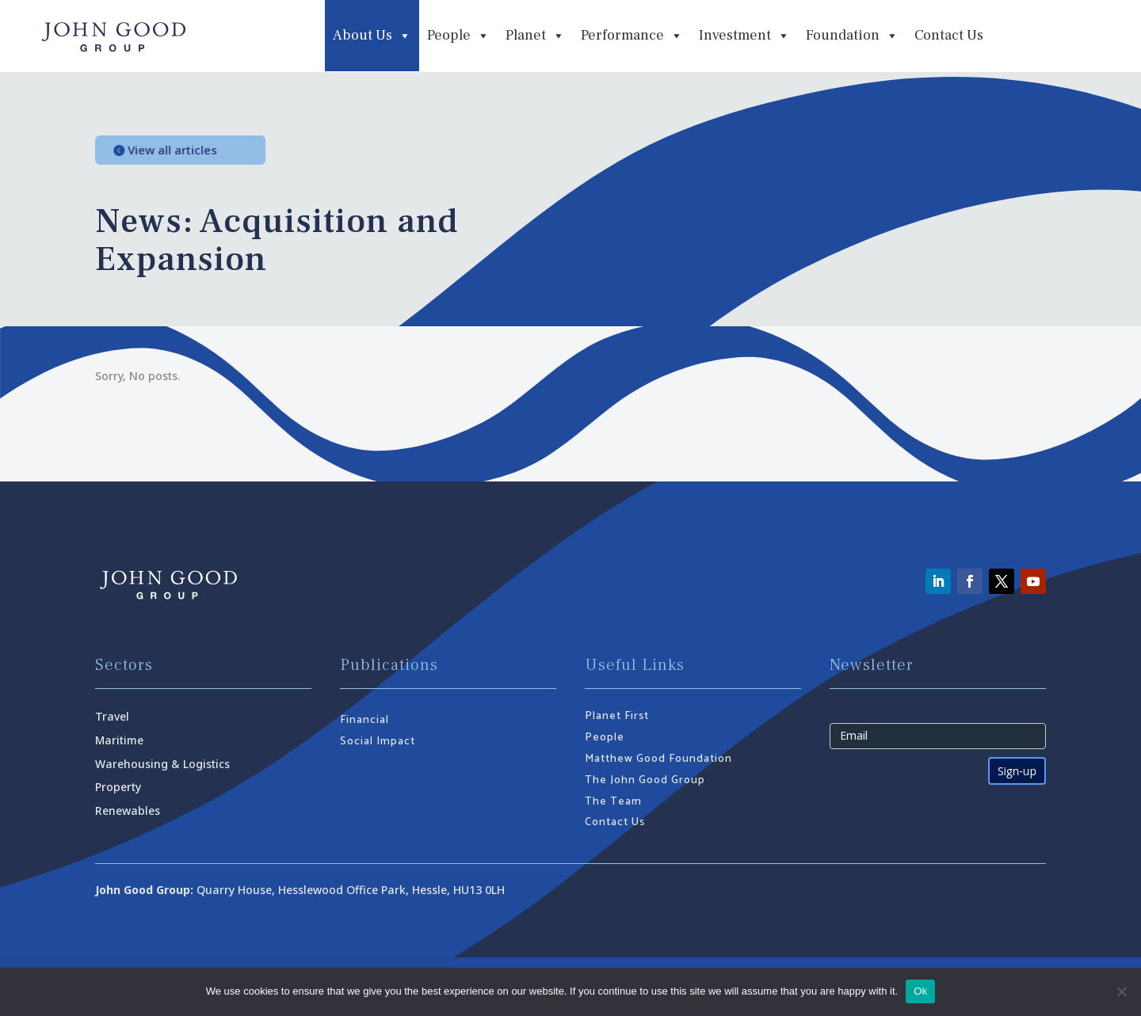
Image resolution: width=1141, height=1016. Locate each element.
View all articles (184, 150)
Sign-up (1017, 770)
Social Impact (377, 742)
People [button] (458, 35)
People (604, 738)
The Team (613, 802)
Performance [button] (632, 35)
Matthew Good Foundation (658, 759)
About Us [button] (372, 35)
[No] (1121, 991)
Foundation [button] (852, 35)
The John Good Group (645, 780)
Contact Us (948, 35)
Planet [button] (535, 35)
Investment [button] (744, 35)
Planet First (617, 716)
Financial (364, 720)
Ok (920, 991)
